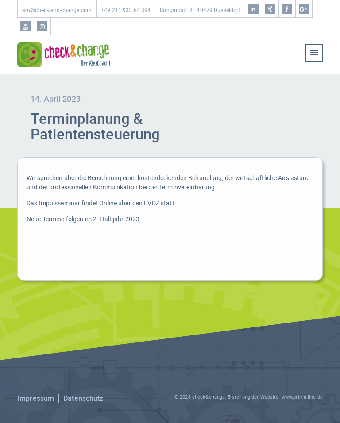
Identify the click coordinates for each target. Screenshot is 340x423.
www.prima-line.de (302, 396)
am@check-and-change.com (57, 10)
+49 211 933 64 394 (126, 10)
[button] (19, 403)
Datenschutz (83, 398)
